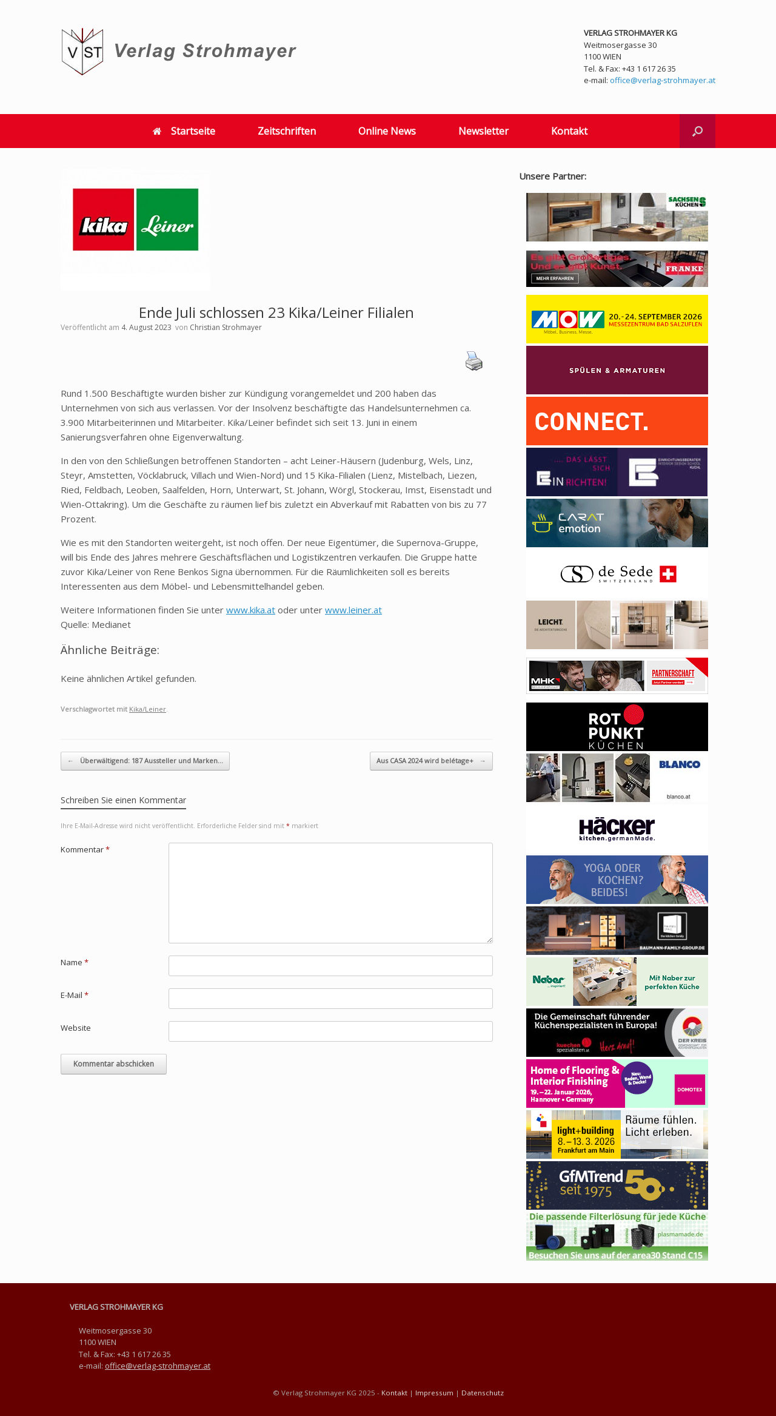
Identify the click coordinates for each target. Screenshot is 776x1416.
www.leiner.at (353, 610)
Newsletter (483, 131)
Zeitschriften (287, 131)
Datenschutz (482, 1392)
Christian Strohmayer (226, 327)
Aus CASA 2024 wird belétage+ (431, 761)
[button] (697, 131)
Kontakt (569, 131)
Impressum (434, 1392)
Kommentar (85, 849)
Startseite (184, 131)
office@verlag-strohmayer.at (662, 80)
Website (76, 1027)
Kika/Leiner (147, 708)
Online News (387, 131)
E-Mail (75, 995)
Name (75, 962)
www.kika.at (250, 610)
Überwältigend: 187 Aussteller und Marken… (145, 761)
